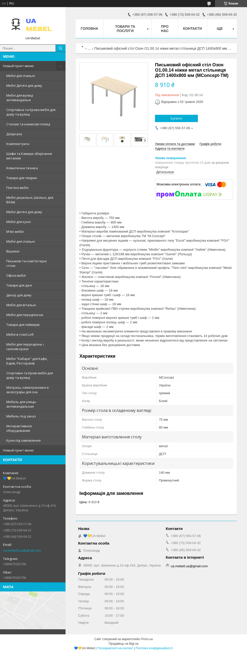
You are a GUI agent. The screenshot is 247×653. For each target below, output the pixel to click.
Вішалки (12, 251)
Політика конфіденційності (154, 648)
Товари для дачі (19, 285)
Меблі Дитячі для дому (24, 85)
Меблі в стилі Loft (20, 334)
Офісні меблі (16, 275)
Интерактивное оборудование (19, 428)
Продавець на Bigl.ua (123, 643)
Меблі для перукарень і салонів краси (25, 346)
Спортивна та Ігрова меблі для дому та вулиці (30, 112)
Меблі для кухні (18, 221)
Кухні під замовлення (23, 440)
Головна (89, 28)
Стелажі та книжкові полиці (28, 124)
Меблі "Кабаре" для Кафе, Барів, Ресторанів (27, 360)
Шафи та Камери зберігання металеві (29, 155)
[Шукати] (60, 48)
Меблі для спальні (20, 75)
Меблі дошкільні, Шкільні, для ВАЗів (29, 199)
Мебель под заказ (21, 416)
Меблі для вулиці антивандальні (19, 97)
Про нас (165, 28)
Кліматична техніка (22, 168)
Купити (176, 118)
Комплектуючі (17, 143)
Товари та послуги (125, 28)
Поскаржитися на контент (115, 648)
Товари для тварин (21, 178)
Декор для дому (19, 295)
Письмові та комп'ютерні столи (26, 263)
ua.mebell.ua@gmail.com (22, 550)
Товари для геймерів (23, 324)
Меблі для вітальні (21, 305)
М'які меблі (15, 231)
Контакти (192, 28)
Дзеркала (14, 134)
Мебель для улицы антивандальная (21, 404)
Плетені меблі (17, 187)
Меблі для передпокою (24, 315)
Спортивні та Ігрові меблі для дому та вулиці (29, 375)
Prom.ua (147, 639)
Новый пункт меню (18, 66)
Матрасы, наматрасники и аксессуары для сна (27, 389)
